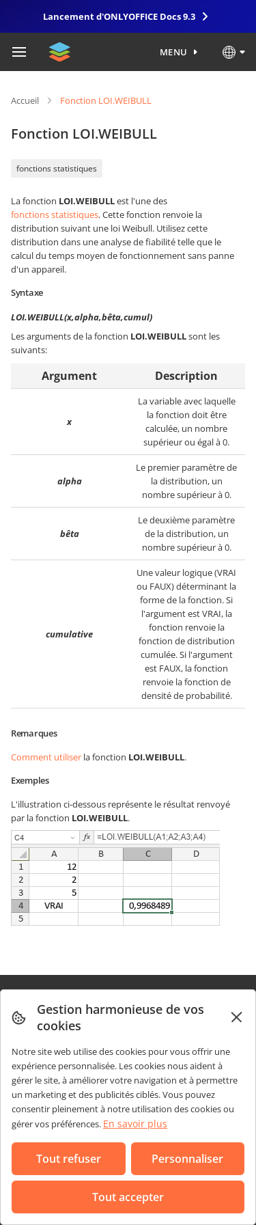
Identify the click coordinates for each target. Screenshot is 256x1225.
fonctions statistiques (56, 168)
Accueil (25, 100)
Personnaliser (187, 1158)
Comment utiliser (46, 757)
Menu (174, 52)
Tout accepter (128, 1197)
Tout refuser (68, 1158)
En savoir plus (135, 1123)
